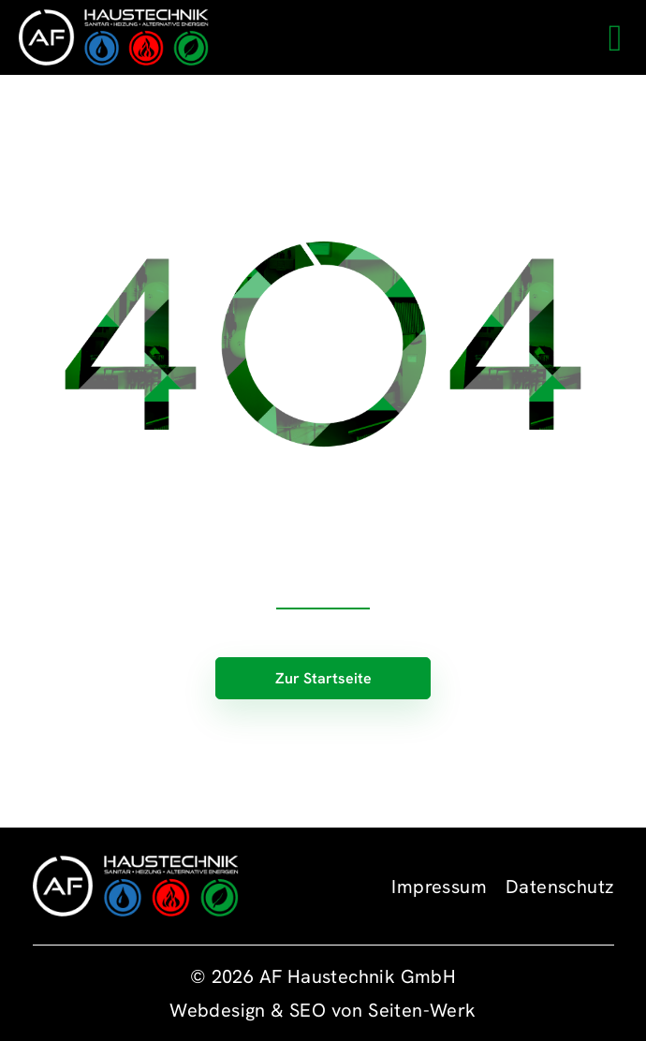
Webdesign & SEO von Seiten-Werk (322, 1010)
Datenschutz (559, 886)
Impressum (439, 886)
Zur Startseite (323, 678)
